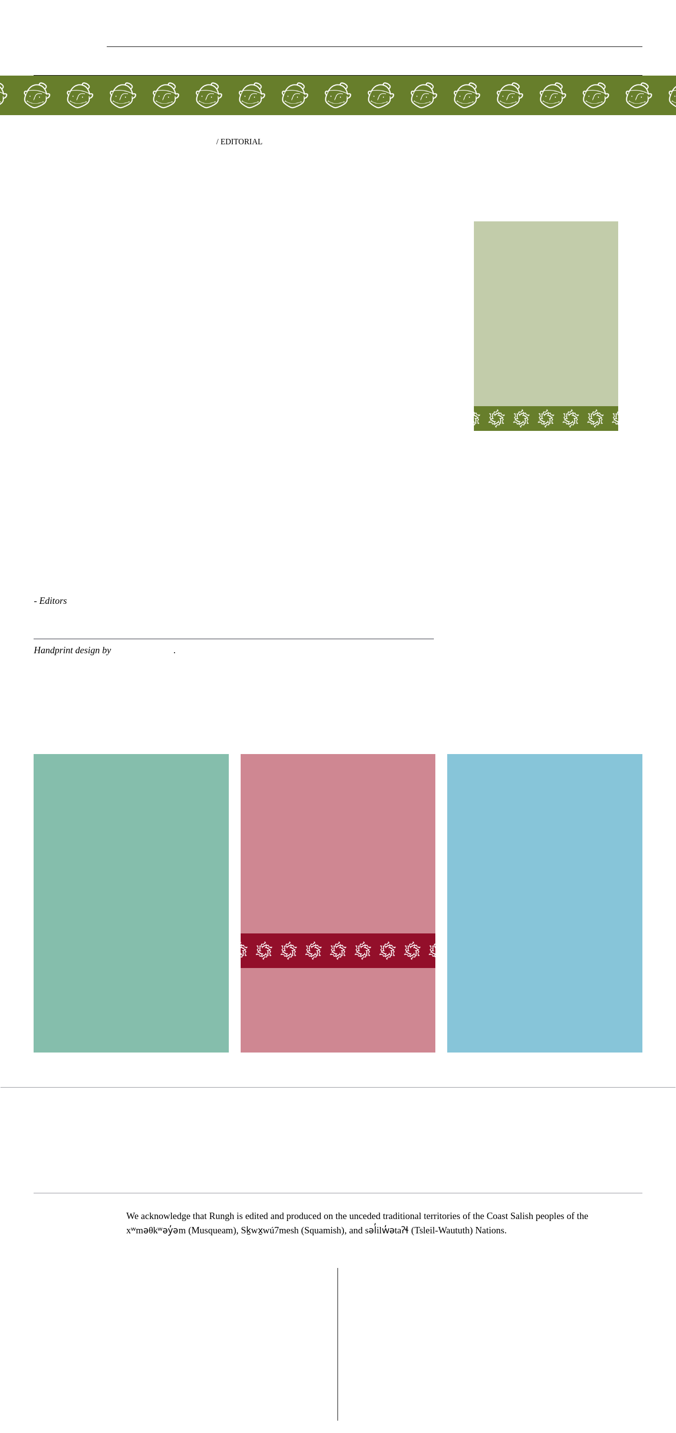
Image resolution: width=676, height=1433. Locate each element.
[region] (337, 1140)
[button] (635, 61)
